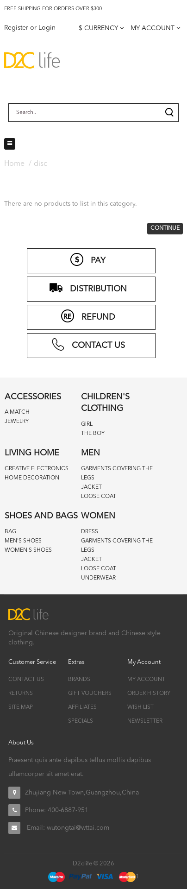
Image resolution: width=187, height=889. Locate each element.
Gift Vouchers (90, 693)
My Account (146, 679)
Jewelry (17, 421)
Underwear (98, 578)
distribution (88, 288)
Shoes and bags (41, 516)
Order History (148, 693)
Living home (32, 453)
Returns (20, 693)
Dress (89, 532)
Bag (10, 532)
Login (47, 28)
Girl (87, 424)
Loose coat (98, 496)
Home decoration (32, 478)
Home (14, 164)
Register (16, 28)
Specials (80, 721)
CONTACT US (88, 344)
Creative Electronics (37, 469)
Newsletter (144, 721)
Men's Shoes (23, 541)
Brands (79, 679)
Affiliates (82, 707)
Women (98, 516)
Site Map (20, 707)
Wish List (140, 707)
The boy (93, 433)
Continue (165, 228)
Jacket (91, 487)
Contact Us (26, 679)
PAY (88, 259)
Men (90, 453)
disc (40, 164)
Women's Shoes (28, 550)
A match (17, 412)
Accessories (33, 397)
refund (88, 316)
